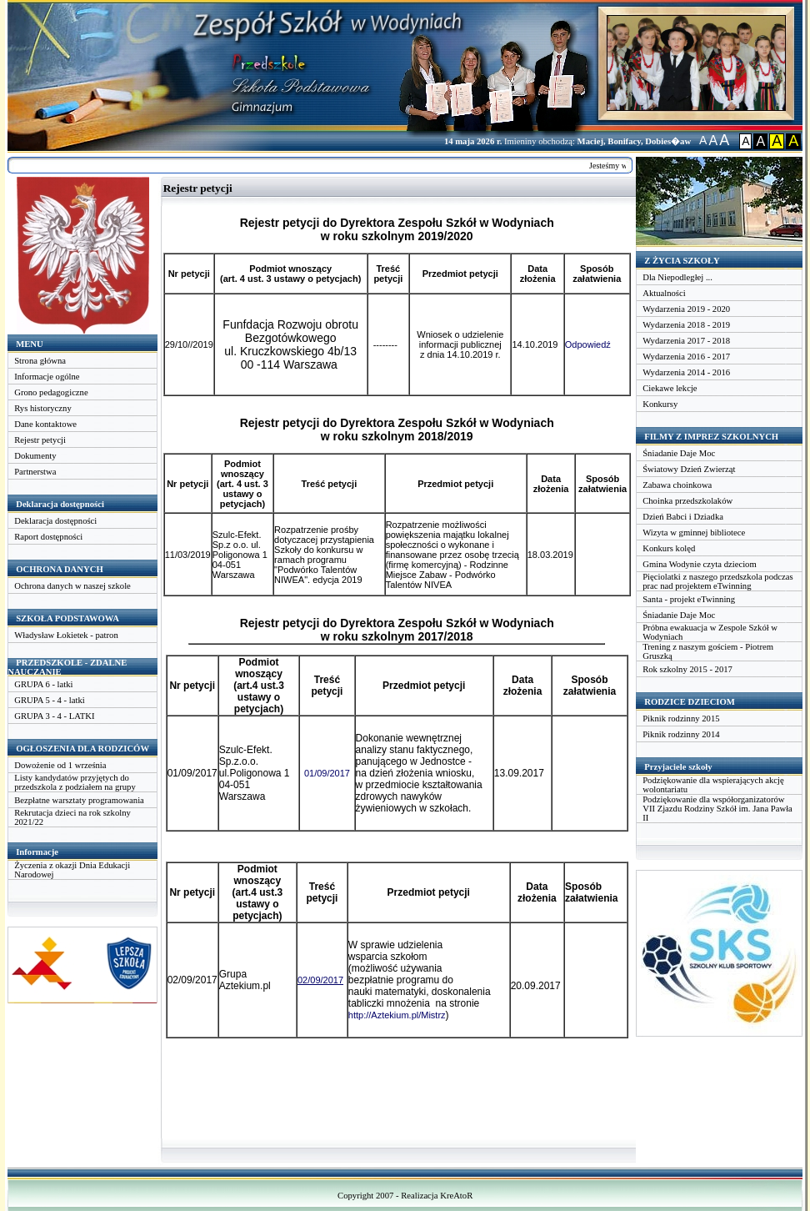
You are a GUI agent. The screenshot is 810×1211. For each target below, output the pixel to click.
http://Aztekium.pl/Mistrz (397, 1015)
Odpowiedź (588, 344)
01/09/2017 (327, 773)
